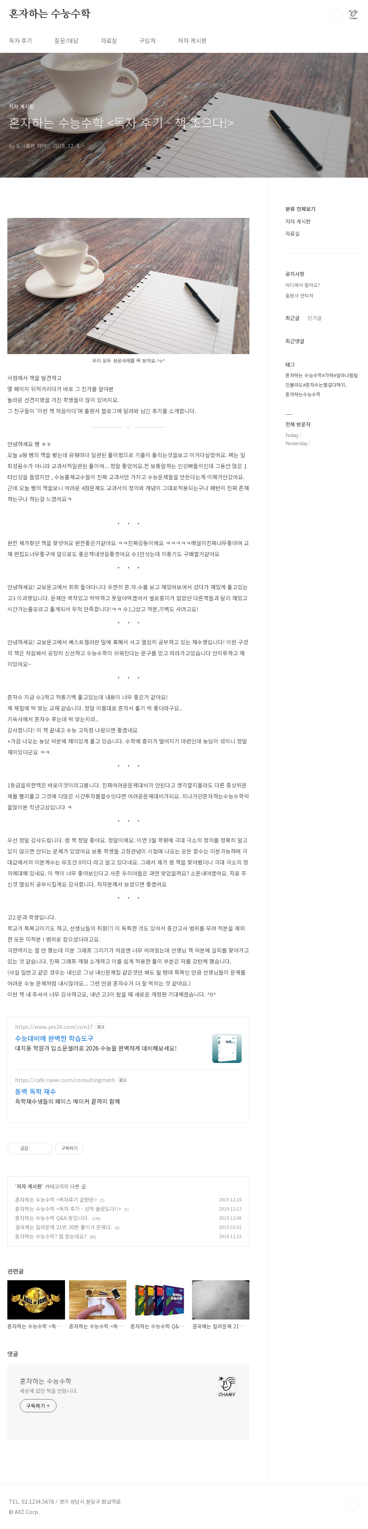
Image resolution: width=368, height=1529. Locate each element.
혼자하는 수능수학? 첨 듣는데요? (51, 1236)
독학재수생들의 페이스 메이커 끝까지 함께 (67, 1101)
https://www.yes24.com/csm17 (54, 1027)
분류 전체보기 (300, 208)
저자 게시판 (192, 40)
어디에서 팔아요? (302, 284)
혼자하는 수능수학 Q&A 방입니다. (52, 1218)
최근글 (292, 317)
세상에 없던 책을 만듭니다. (49, 1390)
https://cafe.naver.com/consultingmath (65, 1080)
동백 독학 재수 (35, 1091)
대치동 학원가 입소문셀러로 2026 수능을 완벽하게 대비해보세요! (96, 1048)
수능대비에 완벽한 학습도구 (54, 1038)
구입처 (147, 40)
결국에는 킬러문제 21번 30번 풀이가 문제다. (63, 1227)
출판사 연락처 (299, 295)
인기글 (314, 317)
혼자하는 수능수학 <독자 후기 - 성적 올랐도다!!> (68, 1208)
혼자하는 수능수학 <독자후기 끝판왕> (56, 1199)
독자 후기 (20, 40)
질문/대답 (66, 40)
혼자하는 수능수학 (49, 14)
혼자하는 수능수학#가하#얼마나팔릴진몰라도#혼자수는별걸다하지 (321, 380)
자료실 (109, 40)
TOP (353, 1504)
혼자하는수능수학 (303, 394)
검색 (336, 14)
